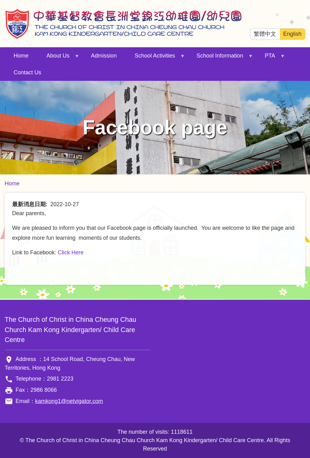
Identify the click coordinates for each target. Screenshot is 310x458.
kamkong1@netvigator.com (69, 401)
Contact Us (27, 72)
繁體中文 (265, 34)
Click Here (71, 252)
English (292, 34)
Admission (104, 56)
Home (21, 56)
